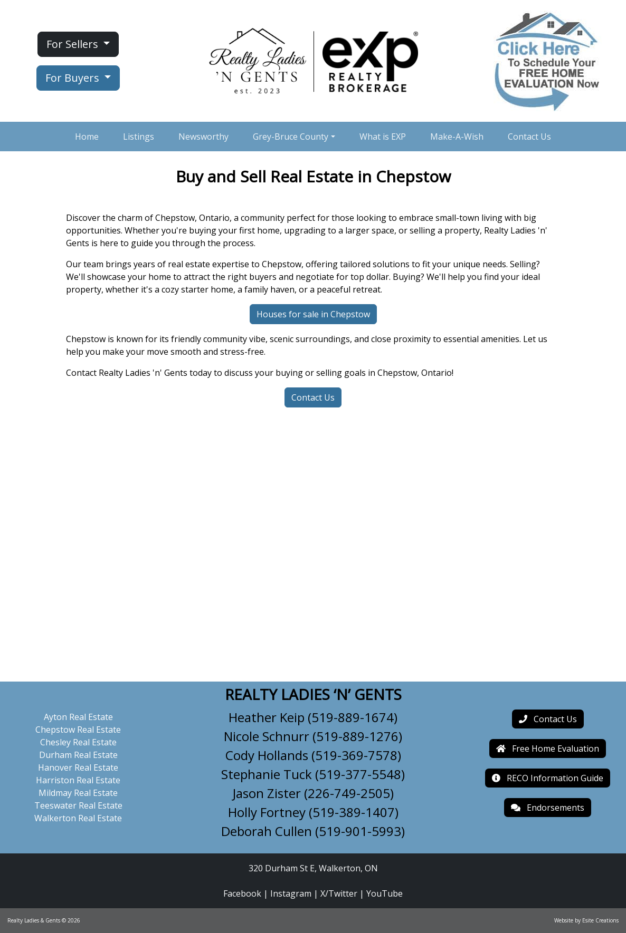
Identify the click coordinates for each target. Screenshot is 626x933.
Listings (138, 136)
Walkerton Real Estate (78, 818)
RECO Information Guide (547, 778)
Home (87, 136)
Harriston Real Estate (78, 780)
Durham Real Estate (78, 755)
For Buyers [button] (73, 78)
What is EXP (382, 136)
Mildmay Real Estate (78, 793)
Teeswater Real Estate (78, 805)
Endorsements (547, 807)
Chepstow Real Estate (78, 729)
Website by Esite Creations (586, 920)
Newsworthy (203, 136)
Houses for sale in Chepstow (313, 314)
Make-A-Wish (456, 136)
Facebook (242, 893)
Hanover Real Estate (78, 767)
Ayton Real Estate (78, 717)
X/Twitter (338, 893)
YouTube (384, 893)
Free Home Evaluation (547, 748)
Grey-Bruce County (290, 136)
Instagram (290, 893)
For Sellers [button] (73, 44)
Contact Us (529, 136)
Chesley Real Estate (78, 742)
